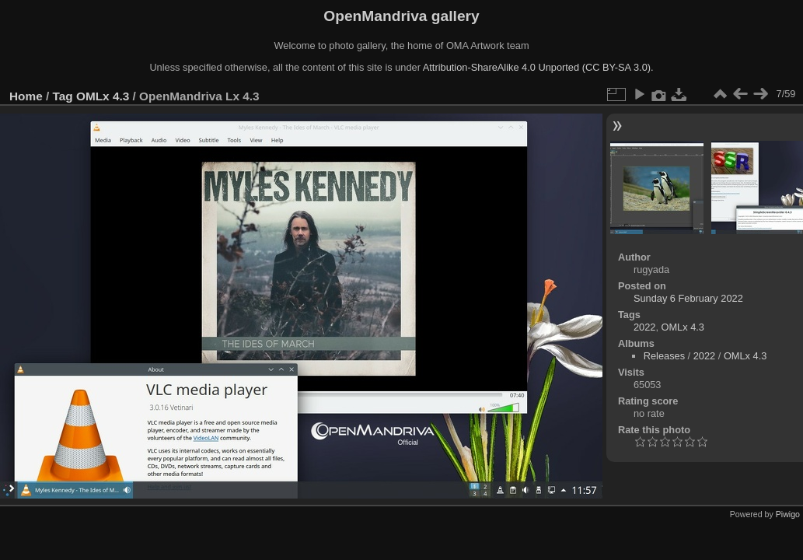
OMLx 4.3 (102, 96)
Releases (664, 356)
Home (26, 96)
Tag (63, 96)
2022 (644, 327)
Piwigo (788, 514)
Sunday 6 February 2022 (688, 298)
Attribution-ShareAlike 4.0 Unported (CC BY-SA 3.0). (538, 67)
